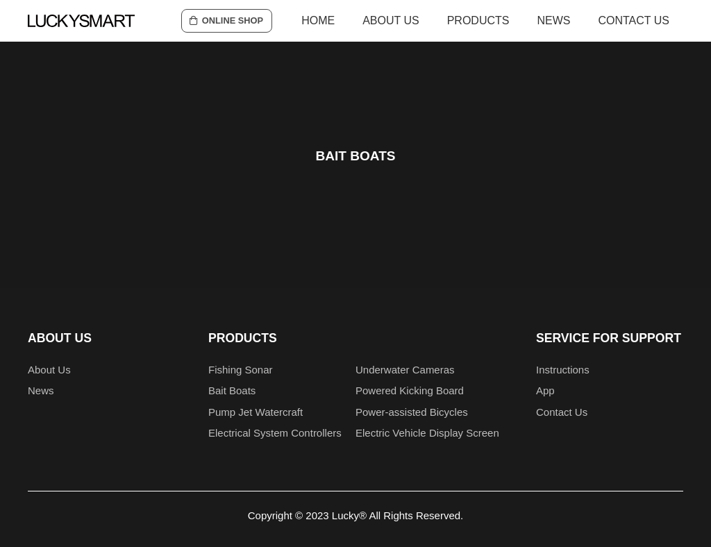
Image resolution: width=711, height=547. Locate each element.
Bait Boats (232, 390)
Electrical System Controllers (275, 433)
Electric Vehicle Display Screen (427, 433)
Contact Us (561, 412)
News (41, 390)
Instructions (562, 370)
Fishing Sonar (240, 370)
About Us (49, 370)
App (545, 390)
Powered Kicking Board (410, 390)
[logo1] (81, 21)
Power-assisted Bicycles (412, 412)
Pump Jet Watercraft (255, 412)
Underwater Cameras (405, 370)
